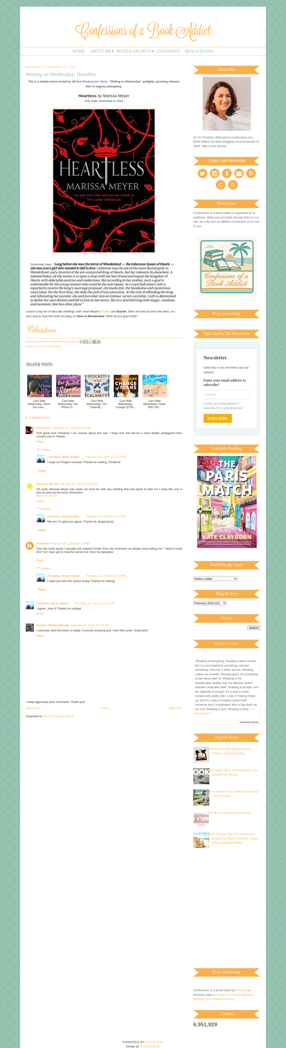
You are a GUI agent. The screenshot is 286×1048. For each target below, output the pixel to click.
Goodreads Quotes (249, 722)
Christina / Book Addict (63, 457)
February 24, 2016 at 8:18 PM (70, 543)
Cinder (105, 311)
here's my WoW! (47, 496)
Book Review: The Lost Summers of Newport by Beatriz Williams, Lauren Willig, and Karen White (233, 838)
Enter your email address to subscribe (225, 382)
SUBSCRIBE (218, 418)
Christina (241, 990)
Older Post (175, 708)
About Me (100, 51)
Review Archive (133, 51)
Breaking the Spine (95, 81)
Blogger (154, 1042)
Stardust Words (47, 484)
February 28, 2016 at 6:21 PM (90, 625)
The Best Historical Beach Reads (229, 812)
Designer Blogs (150, 1046)
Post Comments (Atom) (59, 716)
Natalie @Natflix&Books (52, 625)
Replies (45, 449)
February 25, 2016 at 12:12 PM (106, 457)
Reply (40, 441)
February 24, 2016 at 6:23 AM (72, 428)
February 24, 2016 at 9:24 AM (78, 484)
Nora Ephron (203, 713)
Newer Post (33, 708)
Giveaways (168, 51)
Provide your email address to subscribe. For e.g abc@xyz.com (223, 406)
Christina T (44, 428)
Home (79, 51)
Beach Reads (199, 51)
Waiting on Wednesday (48, 346)
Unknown (43, 543)
